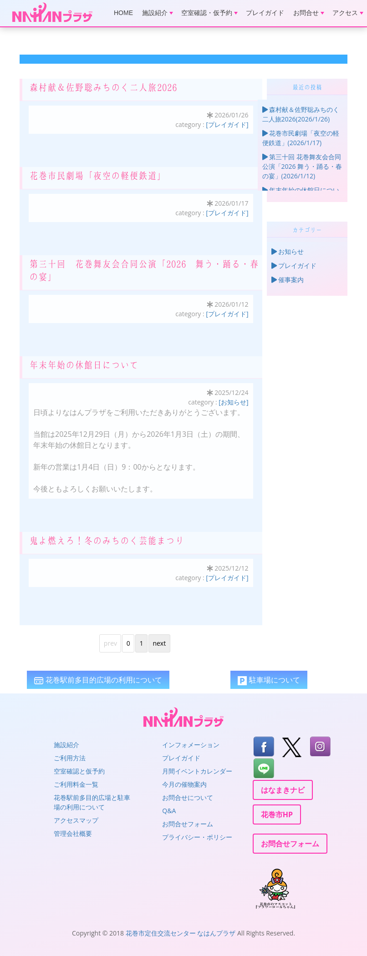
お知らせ (287, 251)
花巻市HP (277, 814)
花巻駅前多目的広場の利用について (98, 680)
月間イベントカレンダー (197, 771)
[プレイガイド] (227, 124)
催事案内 (287, 279)
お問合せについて (187, 797)
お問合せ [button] (308, 12)
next (159, 643)
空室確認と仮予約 (79, 771)
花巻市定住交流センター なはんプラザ (181, 933)
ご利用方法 (70, 758)
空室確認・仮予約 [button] (209, 12)
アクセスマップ (76, 820)
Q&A (169, 810)
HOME (123, 12)
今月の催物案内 (184, 784)
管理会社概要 (73, 833)
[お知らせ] (233, 402)
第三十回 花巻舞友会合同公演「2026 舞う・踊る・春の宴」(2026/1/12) (302, 166)
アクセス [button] (347, 12)
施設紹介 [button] (157, 12)
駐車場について (269, 680)
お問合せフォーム (187, 823)
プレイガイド (265, 12)
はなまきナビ (283, 790)
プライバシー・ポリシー (197, 837)
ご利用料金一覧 (76, 784)
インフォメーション (190, 744)
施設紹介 (66, 744)
